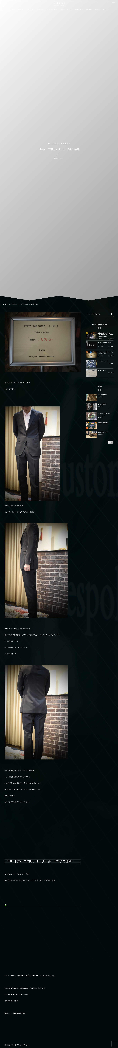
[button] (113, 2)
